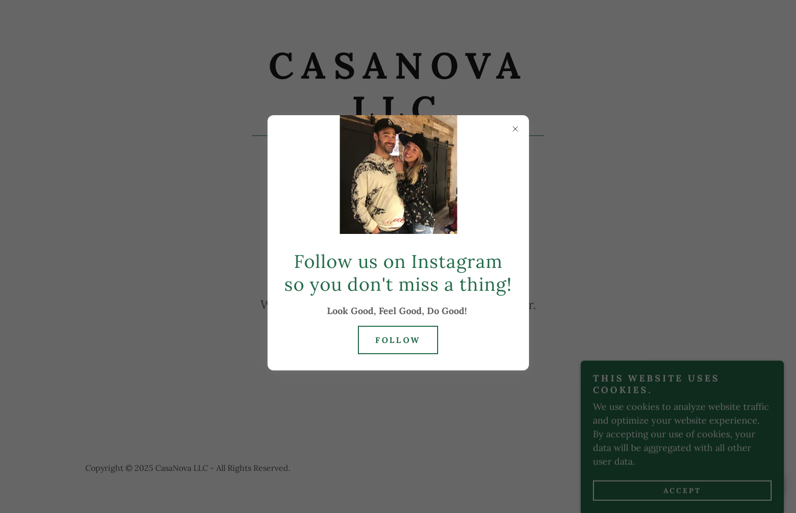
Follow (398, 340)
